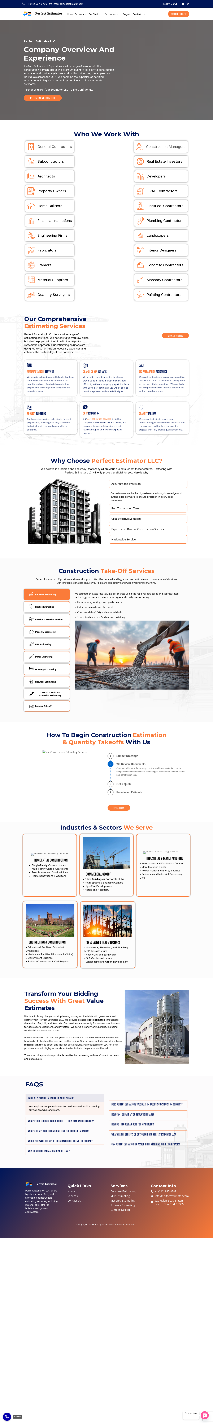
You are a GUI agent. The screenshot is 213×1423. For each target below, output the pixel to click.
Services (80, 14)
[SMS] (205, 1415)
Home (70, 14)
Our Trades (95, 14)
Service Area (113, 14)
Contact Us (138, 14)
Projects (127, 14)
